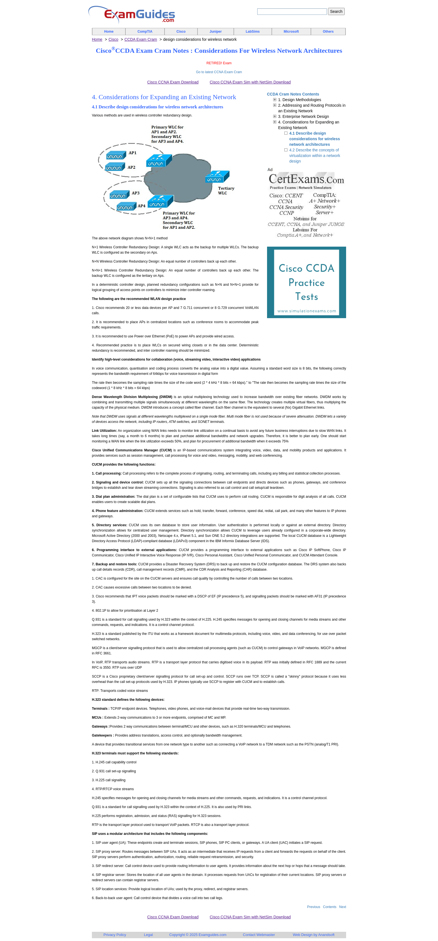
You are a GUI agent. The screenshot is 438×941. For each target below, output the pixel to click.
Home (108, 32)
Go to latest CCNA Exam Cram (219, 72)
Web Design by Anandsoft (313, 935)
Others (328, 32)
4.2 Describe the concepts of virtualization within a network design (314, 155)
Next (342, 907)
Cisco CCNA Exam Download (173, 82)
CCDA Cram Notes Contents (293, 94)
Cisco (181, 32)
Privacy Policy (115, 935)
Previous (313, 907)
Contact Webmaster (259, 935)
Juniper (216, 32)
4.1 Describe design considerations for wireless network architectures (314, 139)
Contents (329, 907)
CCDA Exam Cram (141, 39)
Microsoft (291, 32)
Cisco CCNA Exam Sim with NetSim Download (250, 82)
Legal (148, 935)
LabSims (253, 32)
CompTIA (144, 32)
